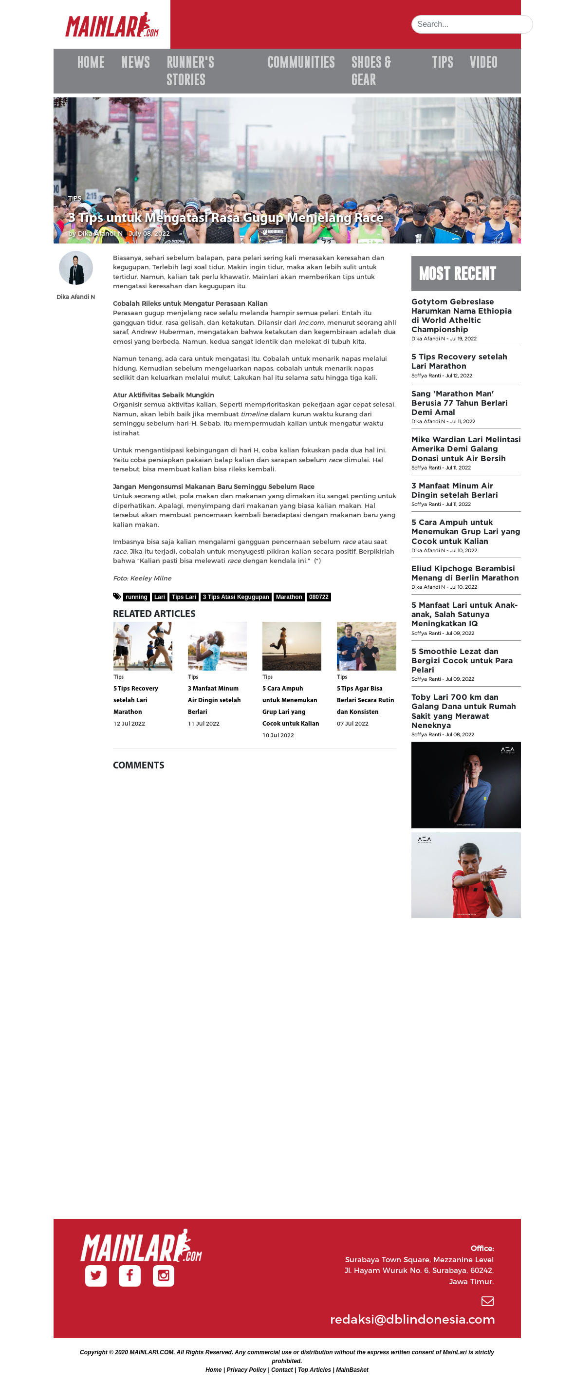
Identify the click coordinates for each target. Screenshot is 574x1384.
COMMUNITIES (301, 62)
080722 (319, 597)
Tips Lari (184, 597)
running (137, 597)
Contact (282, 1369)
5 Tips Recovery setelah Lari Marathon (135, 700)
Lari (159, 597)
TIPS (442, 62)
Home (213, 1369)
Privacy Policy (246, 1369)
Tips (74, 199)
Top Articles (314, 1369)
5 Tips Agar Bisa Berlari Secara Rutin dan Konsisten (365, 700)
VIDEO (484, 62)
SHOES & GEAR (371, 71)
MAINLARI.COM (151, 1352)
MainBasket (352, 1369)
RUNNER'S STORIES (190, 71)
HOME (91, 62)
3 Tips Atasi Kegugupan (236, 597)
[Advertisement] (466, 1068)
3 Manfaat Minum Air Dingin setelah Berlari (214, 700)
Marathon (289, 597)
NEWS (135, 62)
